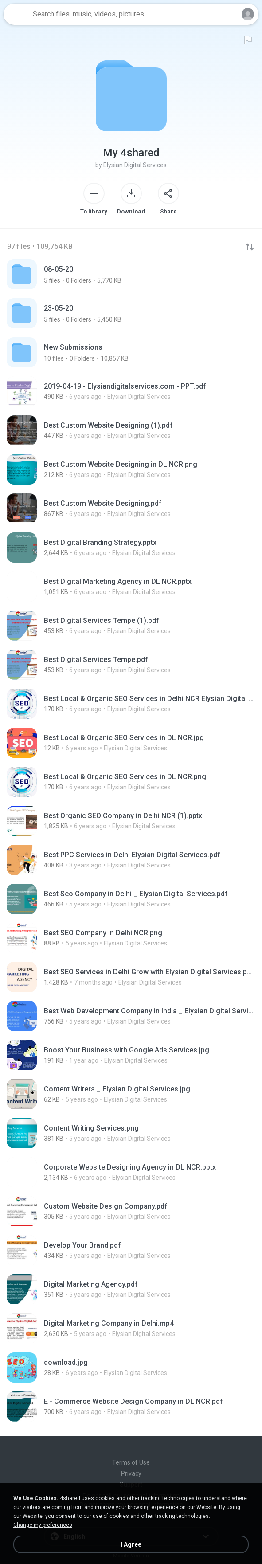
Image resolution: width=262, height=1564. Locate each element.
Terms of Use (131, 1462)
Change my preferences (42, 1525)
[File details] (131, 391)
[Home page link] (17, 14)
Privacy (131, 1473)
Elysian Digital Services (135, 165)
